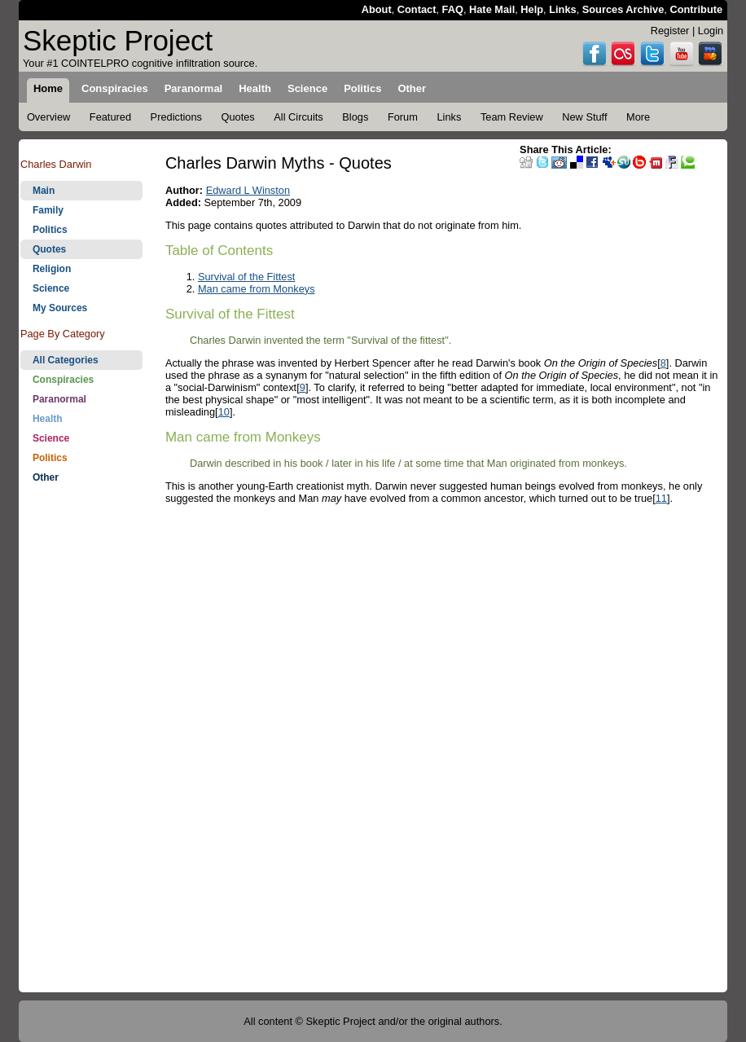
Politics (50, 229)
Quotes (49, 249)
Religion (52, 269)
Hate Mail (492, 9)
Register (670, 30)
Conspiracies (63, 379)
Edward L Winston (248, 190)
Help (531, 9)
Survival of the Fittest (246, 276)
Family (48, 210)
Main (44, 190)
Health (48, 418)
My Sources (60, 308)
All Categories (66, 360)
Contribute (695, 9)
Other (46, 477)
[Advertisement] (81, 747)
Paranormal (59, 399)
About (377, 9)
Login (710, 30)
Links (562, 9)
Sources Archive (623, 9)
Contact (417, 9)
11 (661, 498)
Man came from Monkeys (256, 289)
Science (51, 288)
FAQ (452, 9)
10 (224, 412)
